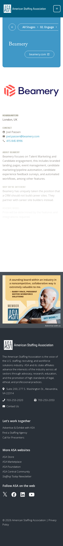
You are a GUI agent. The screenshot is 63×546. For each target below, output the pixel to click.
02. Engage (47, 27)
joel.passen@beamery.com (22, 137)
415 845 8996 (14, 141)
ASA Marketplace (12, 461)
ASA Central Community (16, 471)
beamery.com (39, 54)
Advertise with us (52, 325)
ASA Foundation (12, 466)
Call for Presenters (13, 437)
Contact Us (12, 406)
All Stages (28, 27)
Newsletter (17, 476)
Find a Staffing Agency (15, 432)
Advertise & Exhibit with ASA (19, 427)
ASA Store (8, 456)
